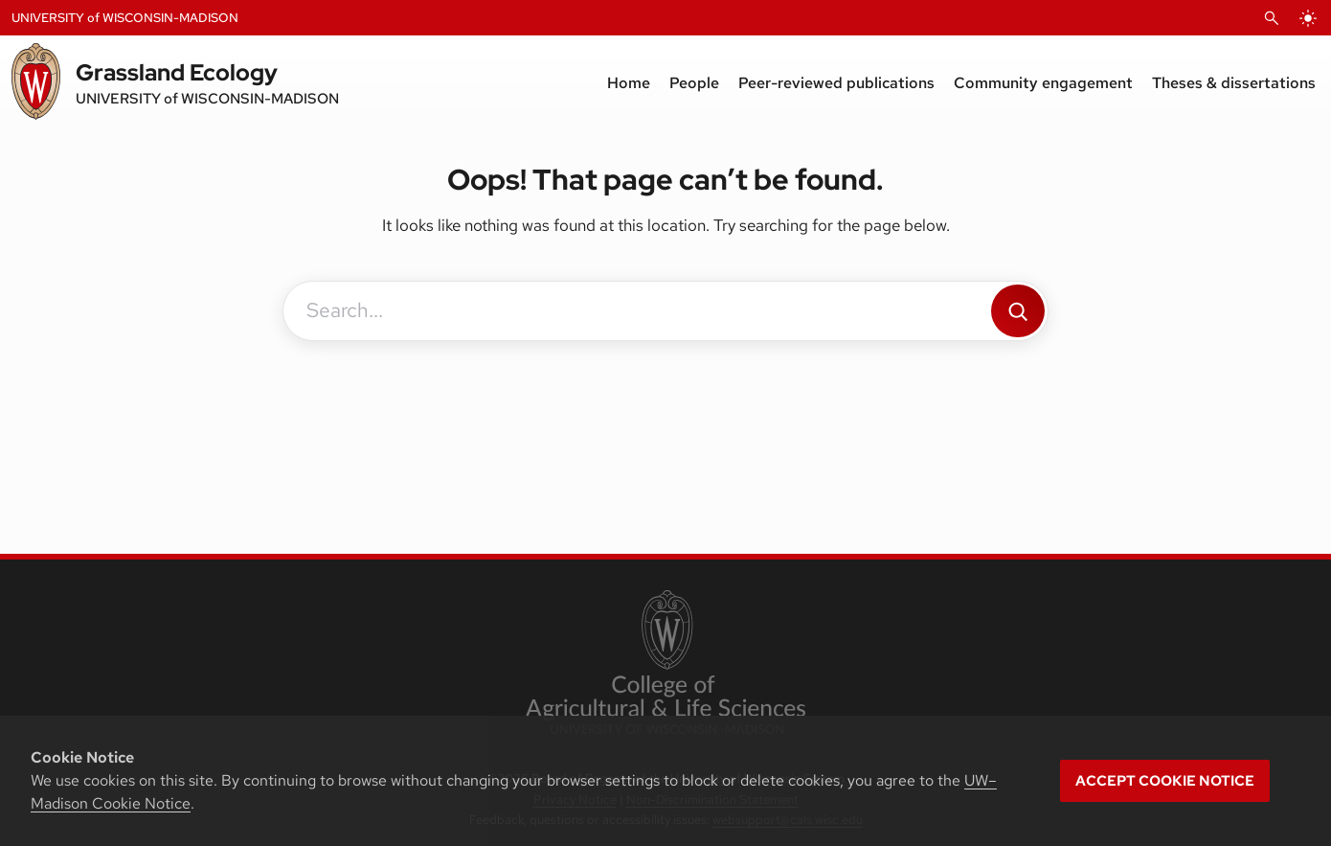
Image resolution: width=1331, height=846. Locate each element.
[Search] (1018, 311)
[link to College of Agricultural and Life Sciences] (665, 664)
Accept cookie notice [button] (1164, 780)
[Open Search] (1271, 18)
